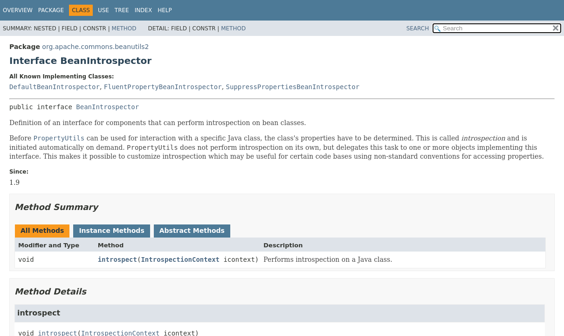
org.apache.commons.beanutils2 (95, 46)
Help (165, 10)
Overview (18, 10)
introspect (117, 259)
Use (103, 10)
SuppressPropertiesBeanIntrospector (293, 87)
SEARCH (417, 28)
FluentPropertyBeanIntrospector (163, 87)
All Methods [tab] (42, 230)
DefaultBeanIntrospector (54, 87)
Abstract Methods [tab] (192, 230)
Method (124, 28)
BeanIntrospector (107, 107)
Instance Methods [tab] (111, 230)
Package (51, 10)
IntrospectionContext (180, 259)
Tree (122, 10)
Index (143, 10)
